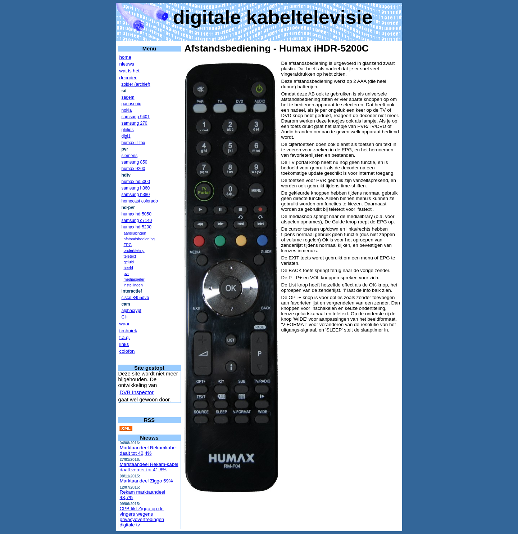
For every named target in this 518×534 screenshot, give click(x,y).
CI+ (125, 317)
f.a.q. (124, 337)
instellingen (133, 285)
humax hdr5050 (136, 214)
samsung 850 (134, 162)
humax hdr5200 (136, 227)
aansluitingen (135, 233)
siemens (130, 155)
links (124, 344)
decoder (128, 77)
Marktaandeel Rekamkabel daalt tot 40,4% (148, 450)
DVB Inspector (137, 392)
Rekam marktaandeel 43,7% (142, 494)
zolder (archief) (136, 84)
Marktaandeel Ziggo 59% (146, 481)
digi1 (126, 136)
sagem (128, 97)
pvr (126, 273)
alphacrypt (131, 310)
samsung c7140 (137, 220)
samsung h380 (136, 194)
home (125, 57)
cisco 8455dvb (135, 297)
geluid (129, 262)
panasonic (131, 103)
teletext (130, 256)
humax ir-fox (133, 142)
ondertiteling (134, 250)
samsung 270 (134, 123)
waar (124, 323)
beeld (128, 268)
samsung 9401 (136, 116)
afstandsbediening (139, 239)
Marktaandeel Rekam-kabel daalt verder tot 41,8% (149, 467)
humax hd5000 (136, 181)
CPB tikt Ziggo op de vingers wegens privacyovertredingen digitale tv (142, 517)
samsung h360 (136, 188)
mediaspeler (134, 279)
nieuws (127, 64)
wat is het (129, 71)
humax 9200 (133, 168)
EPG (128, 244)
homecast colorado (140, 201)
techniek (128, 330)
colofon (127, 351)
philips (128, 129)
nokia (127, 110)
